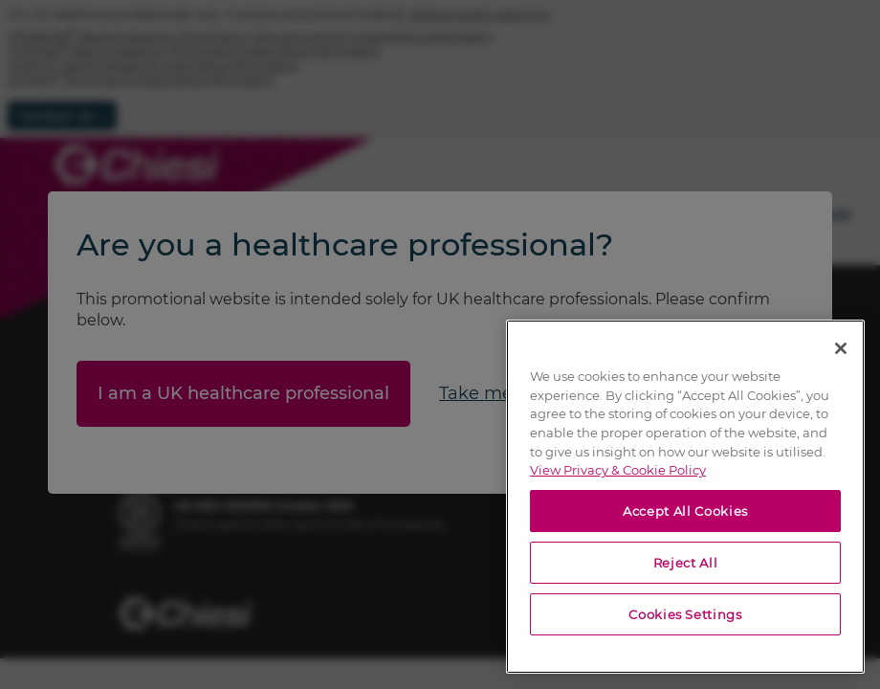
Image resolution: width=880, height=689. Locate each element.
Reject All (685, 562)
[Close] (841, 348)
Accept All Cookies (685, 511)
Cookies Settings (685, 614)
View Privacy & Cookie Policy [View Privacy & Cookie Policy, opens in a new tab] (618, 470)
